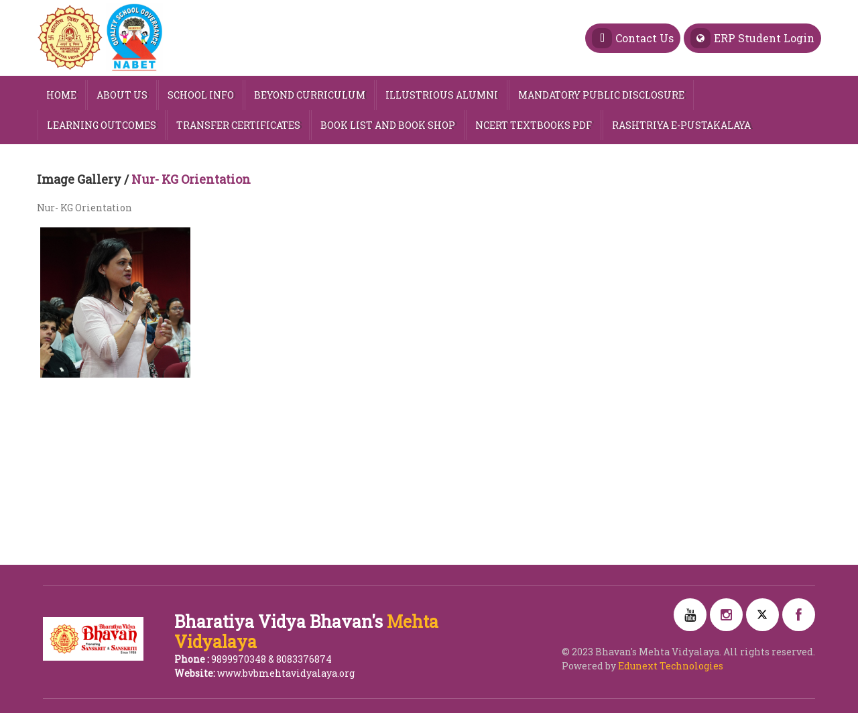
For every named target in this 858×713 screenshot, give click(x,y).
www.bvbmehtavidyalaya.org (286, 673)
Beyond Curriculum (309, 95)
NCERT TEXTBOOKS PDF (533, 125)
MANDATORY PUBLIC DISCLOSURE (601, 95)
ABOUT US (122, 95)
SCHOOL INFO (201, 95)
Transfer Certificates (238, 125)
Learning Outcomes (101, 125)
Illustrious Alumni (441, 95)
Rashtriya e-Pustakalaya (681, 125)
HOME (61, 95)
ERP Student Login (752, 38)
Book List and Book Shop (387, 125)
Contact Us (633, 38)
